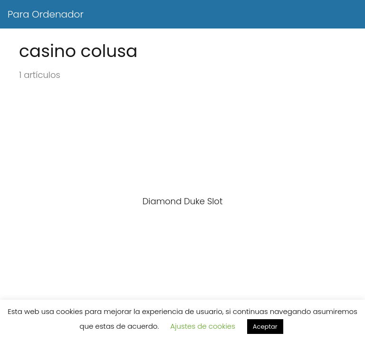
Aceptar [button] (265, 326)
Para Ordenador (46, 14)
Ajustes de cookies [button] (202, 326)
